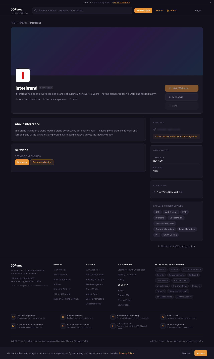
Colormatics (162, 280)
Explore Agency (184, 297)
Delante (160, 275)
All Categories (60, 274)
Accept (201, 353)
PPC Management (94, 284)
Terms (169, 341)
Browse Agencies (62, 279)
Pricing (121, 279)
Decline (186, 353)
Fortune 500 (124, 295)
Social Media (176, 217)
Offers (172, 10)
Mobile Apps (92, 294)
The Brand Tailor (164, 297)
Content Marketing (164, 229)
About (121, 290)
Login (198, 10)
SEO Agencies (93, 269)
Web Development (164, 223)
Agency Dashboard (127, 274)
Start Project (143, 10)
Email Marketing (187, 229)
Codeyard (193, 275)
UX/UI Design (170, 235)
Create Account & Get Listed (131, 269)
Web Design (171, 212)
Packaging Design (42, 162)
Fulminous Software (192, 269)
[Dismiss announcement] (210, 2)
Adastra (174, 269)
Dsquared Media (176, 275)
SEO (157, 212)
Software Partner (62, 289)
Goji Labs (161, 269)
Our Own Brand (180, 286)
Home (14, 22)
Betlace (160, 291)
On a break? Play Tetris (193, 341)
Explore (159, 10)
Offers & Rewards (62, 294)
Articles (57, 284)
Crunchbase (124, 305)
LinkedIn (153, 341)
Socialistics (162, 286)
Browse (23, 22)
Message (176, 97)
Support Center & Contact (66, 299)
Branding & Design (95, 279)
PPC (184, 212)
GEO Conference (121, 2)
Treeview (196, 286)
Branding (22, 162)
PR (156, 235)
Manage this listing (186, 246)
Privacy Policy (124, 300)
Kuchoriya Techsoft (178, 291)
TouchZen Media (181, 280)
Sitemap (177, 341)
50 (16, 265)
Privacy (162, 341)
